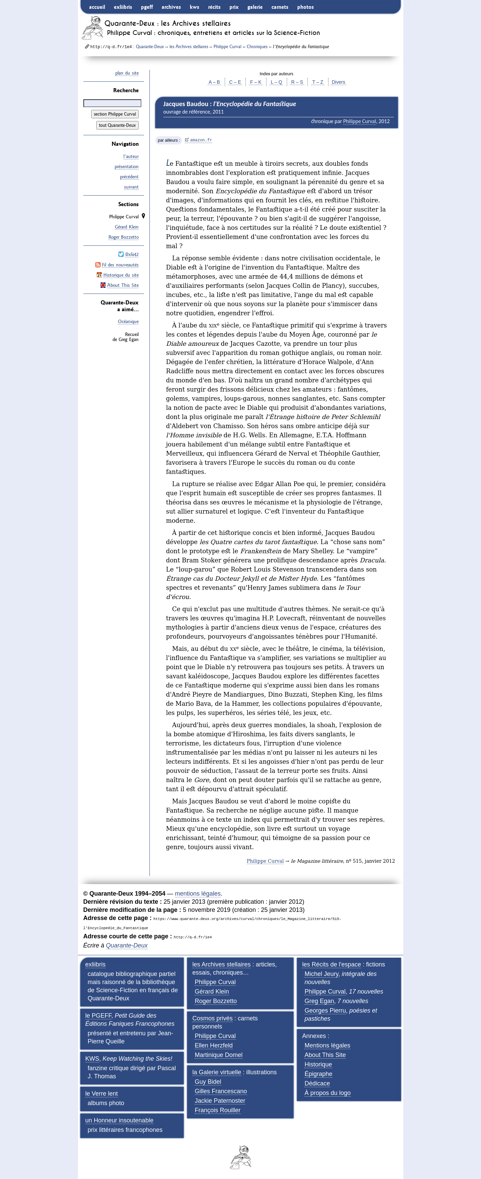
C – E (235, 82)
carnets (280, 7)
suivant (131, 186)
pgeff (147, 7)
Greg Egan (319, 1001)
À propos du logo (327, 1093)
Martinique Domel (218, 1055)
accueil (97, 7)
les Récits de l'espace (331, 964)
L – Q (276, 82)
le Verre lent (101, 1093)
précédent (129, 176)
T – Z (318, 82)
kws (194, 7)
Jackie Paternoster (220, 1100)
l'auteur (131, 156)
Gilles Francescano (221, 1091)
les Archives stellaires (188, 46)
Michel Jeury (321, 974)
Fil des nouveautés (120, 264)
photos (305, 7)
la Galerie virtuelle (216, 1072)
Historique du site (121, 274)
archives (171, 7)
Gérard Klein (127, 226)
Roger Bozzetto (123, 237)
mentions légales (198, 893)
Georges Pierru (325, 1010)
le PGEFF (98, 1015)
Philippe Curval (227, 46)
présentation (127, 166)
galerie (255, 7)
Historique (318, 1064)
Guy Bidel (208, 1081)
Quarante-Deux (150, 46)
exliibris (123, 7)
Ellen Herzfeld (214, 1045)
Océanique (128, 321)
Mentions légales (327, 1045)
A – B (214, 82)
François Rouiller (217, 1110)
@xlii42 (132, 254)
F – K (256, 82)
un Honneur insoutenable (119, 1120)
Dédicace (317, 1083)
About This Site (123, 284)
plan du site (127, 73)
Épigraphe (318, 1074)
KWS (92, 1058)
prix (234, 7)
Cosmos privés (212, 1018)
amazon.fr (201, 140)
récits (214, 7)
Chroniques (257, 46)
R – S (297, 82)
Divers (338, 82)
